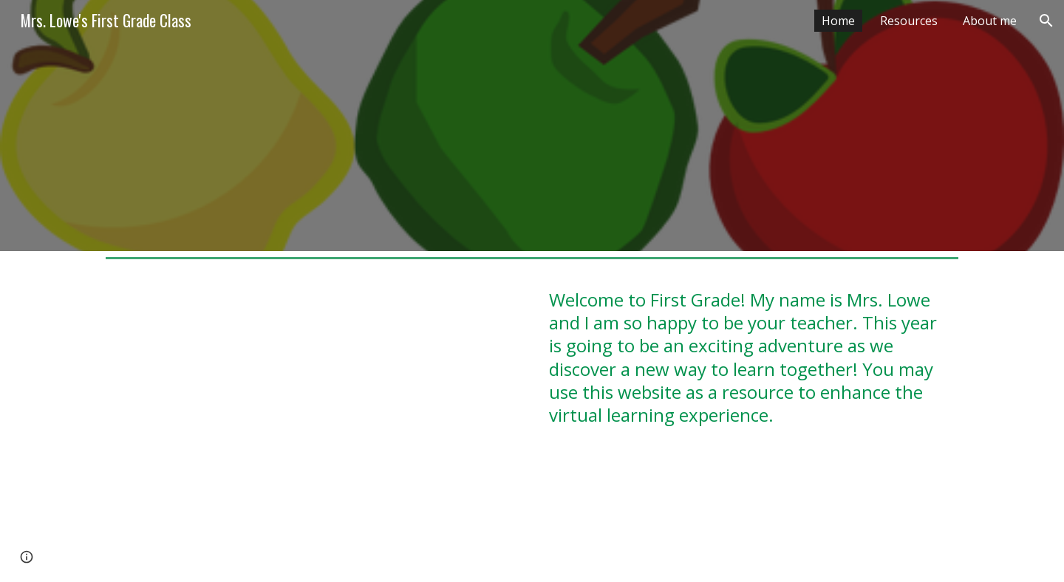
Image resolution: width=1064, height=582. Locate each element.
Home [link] (838, 21)
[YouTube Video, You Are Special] (313, 423)
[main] (750, 373)
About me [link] (990, 21)
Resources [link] (909, 21)
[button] (1046, 20)
